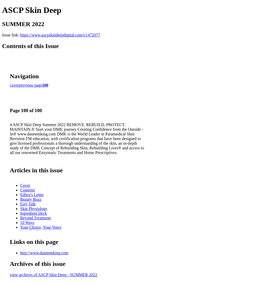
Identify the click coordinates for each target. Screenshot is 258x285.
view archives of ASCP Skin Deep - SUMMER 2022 (53, 275)
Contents (27, 190)
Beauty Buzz (30, 199)
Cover (25, 185)
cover (14, 85)
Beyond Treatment (35, 218)
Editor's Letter (32, 194)
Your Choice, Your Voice (40, 227)
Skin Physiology (33, 208)
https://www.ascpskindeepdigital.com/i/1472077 (60, 35)
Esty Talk (28, 204)
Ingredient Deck (33, 213)
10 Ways (27, 222)
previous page (30, 85)
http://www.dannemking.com (44, 253)
